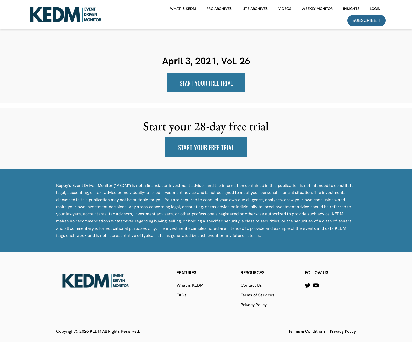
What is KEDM (183, 8)
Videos (284, 8)
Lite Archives (255, 8)
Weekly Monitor (317, 8)
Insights (351, 8)
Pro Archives (219, 8)
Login (375, 8)
